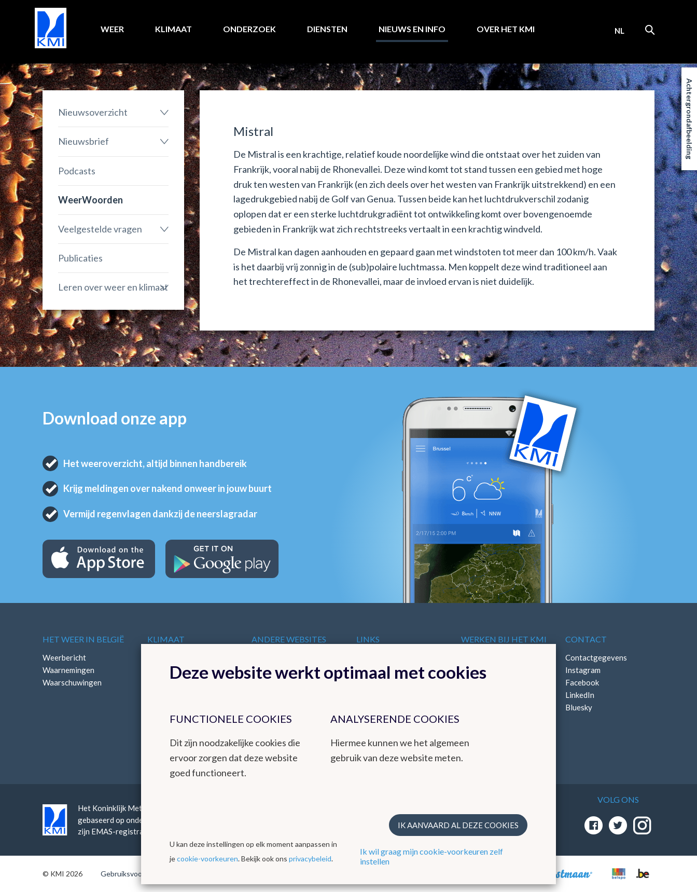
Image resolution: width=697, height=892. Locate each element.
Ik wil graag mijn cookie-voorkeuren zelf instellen (431, 856)
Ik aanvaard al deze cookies (458, 825)
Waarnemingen (68, 670)
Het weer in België (83, 639)
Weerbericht (64, 657)
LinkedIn (579, 694)
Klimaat (173, 29)
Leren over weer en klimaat (113, 287)
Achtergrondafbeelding (689, 118)
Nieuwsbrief (83, 141)
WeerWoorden (90, 199)
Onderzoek (249, 29)
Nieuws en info (412, 29)
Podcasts (76, 170)
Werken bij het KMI (504, 639)
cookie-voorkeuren (207, 858)
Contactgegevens (596, 657)
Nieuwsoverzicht (93, 112)
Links (368, 639)
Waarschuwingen (72, 682)
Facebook (582, 682)
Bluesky (578, 707)
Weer (112, 29)
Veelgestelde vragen (100, 229)
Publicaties (80, 258)
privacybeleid (310, 858)
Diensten (327, 29)
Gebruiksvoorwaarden (137, 873)
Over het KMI (506, 29)
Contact (586, 639)
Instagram (583, 670)
